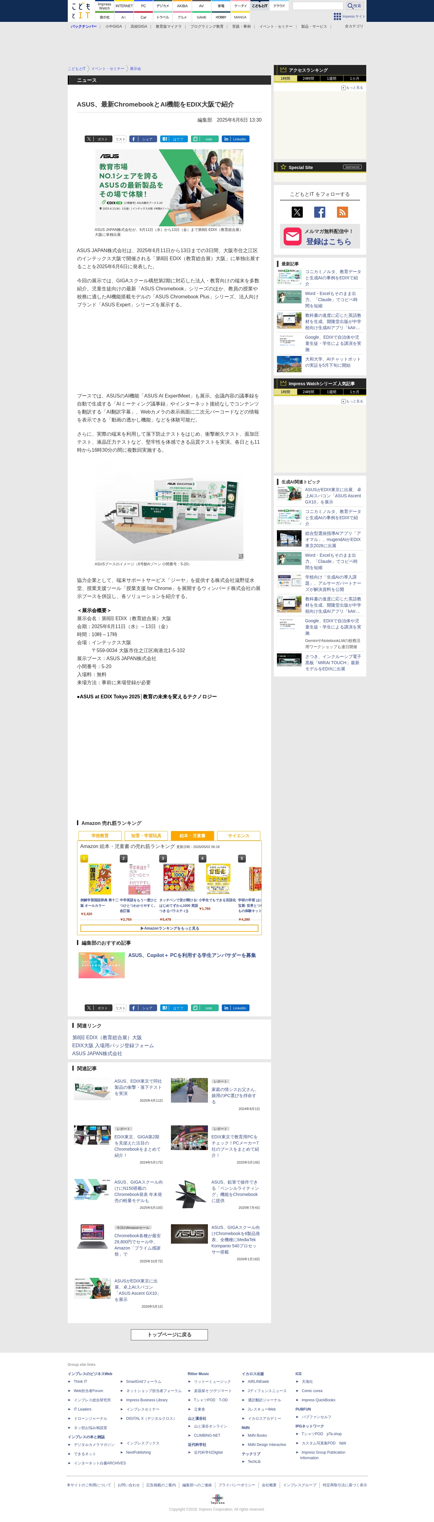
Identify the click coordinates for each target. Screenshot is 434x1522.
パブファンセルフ (316, 1417)
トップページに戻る (169, 1334)
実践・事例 (241, 26)
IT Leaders (82, 1409)
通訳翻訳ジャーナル (264, 1400)
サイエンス (238, 835)
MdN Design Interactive (267, 1445)
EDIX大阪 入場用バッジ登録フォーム (113, 1045)
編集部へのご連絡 (197, 1485)
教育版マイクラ (169, 26)
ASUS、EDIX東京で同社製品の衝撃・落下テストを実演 (138, 1087)
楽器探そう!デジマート (213, 1391)
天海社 (307, 1381)
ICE (299, 1374)
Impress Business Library (147, 1400)
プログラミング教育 (207, 26)
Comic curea (312, 1391)
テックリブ (251, 1454)
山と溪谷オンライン (210, 1426)
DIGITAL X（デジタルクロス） (151, 1418)
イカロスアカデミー (264, 1418)
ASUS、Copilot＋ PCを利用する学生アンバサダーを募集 (192, 955)
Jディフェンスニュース (267, 1391)
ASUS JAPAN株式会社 (97, 1053)
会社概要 (269, 1485)
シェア (147, 139)
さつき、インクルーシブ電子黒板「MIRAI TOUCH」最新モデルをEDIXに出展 (333, 662)
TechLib (254, 1461)
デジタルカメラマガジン (94, 1445)
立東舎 (199, 1409)
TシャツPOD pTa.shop (322, 1434)
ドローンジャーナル (90, 1418)
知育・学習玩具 (146, 835)
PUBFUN (303, 1409)
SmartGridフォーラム (144, 1381)
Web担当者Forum (88, 1391)
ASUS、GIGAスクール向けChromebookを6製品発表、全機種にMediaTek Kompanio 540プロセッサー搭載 (236, 1239)
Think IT (80, 1381)
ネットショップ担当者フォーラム (154, 1391)
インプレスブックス (143, 1443)
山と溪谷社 (197, 1418)
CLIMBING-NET (207, 1435)
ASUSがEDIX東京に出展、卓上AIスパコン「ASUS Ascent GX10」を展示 (333, 495)
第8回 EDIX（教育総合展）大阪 (107, 1037)
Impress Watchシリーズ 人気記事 (322, 383)
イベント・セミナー (276, 26)
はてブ (178, 139)
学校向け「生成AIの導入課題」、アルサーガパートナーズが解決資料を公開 (333, 583)
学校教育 (100, 835)
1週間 (331, 78)
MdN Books (257, 1435)
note (208, 139)
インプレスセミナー (143, 1409)
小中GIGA (113, 26)
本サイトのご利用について (89, 1485)
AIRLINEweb (258, 1381)
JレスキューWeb (262, 1409)
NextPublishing (138, 1452)
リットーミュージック (212, 1381)
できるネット (85, 1454)
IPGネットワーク (310, 1426)
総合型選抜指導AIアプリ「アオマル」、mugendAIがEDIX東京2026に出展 (333, 539)
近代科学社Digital (208, 1452)
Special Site (301, 167)
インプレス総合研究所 (92, 1400)
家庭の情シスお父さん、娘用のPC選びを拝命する (235, 1095)
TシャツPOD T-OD (211, 1400)
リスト (121, 139)
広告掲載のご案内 (161, 1485)
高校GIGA (139, 26)
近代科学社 (197, 1445)
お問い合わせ (129, 1485)
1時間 (285, 78)
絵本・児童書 (192, 835)
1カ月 (354, 78)
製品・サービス (314, 26)
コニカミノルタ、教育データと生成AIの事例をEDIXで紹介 (333, 277)
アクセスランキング (308, 70)
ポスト (103, 139)
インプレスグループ (299, 1485)
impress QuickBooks (318, 1400)
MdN (246, 1428)
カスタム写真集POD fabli (324, 1443)
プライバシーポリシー (236, 1485)
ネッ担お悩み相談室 (90, 1428)
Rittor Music (198, 1374)
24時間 (308, 78)
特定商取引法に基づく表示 (345, 1485)
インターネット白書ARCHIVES (100, 1463)
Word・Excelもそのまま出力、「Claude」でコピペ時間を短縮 (331, 299)
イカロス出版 (253, 1374)
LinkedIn (239, 139)
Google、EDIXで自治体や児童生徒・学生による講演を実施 (333, 343)
